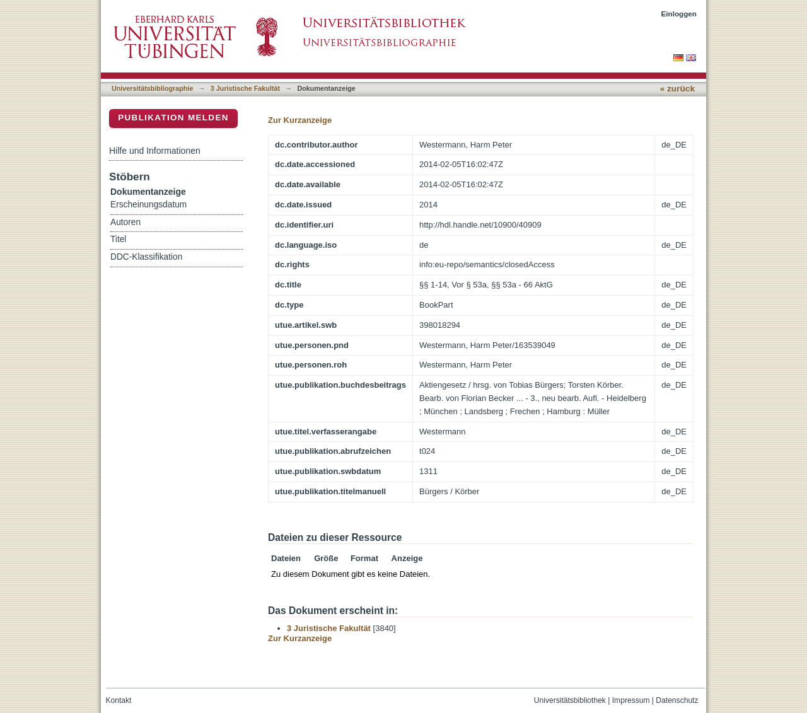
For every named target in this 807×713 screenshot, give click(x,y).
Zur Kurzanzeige (300, 120)
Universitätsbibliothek (570, 700)
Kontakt (119, 700)
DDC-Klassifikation (146, 257)
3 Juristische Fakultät (245, 88)
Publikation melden (173, 117)
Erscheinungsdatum (148, 204)
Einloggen (679, 13)
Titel (118, 239)
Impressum (631, 700)
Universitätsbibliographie (152, 88)
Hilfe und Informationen (154, 151)
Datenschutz (677, 700)
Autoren (125, 222)
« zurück (677, 88)
